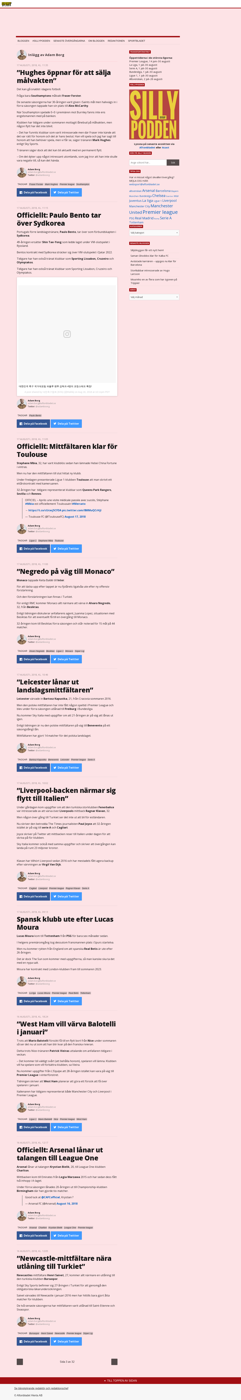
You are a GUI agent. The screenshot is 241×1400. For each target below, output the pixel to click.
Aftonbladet (147, 147)
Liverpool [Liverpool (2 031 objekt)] (169, 200)
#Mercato (79, 504)
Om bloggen (96, 40)
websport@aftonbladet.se (144, 184)
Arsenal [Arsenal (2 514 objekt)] (148, 190)
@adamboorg (43, 175)
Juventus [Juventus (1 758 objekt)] (135, 201)
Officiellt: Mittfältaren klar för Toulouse (67, 450)
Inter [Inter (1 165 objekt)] (176, 196)
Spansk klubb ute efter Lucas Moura (65, 923)
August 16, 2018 (67, 1203)
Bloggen (23, 40)
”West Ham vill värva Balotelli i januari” (66, 1027)
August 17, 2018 (75, 516)
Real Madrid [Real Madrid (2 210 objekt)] (144, 218)
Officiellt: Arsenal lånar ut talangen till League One (60, 1153)
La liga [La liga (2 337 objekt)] (147, 200)
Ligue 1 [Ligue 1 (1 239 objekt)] (158, 200)
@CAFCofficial (50, 1197)
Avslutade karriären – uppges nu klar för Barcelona (153, 262)
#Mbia (29, 504)
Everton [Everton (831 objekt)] (169, 196)
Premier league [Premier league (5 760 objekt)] (160, 212)
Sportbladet (136, 40)
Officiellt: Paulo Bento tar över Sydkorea (59, 219)
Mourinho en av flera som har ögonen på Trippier (154, 281)
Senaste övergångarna (69, 40)
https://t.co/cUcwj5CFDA (44, 510)
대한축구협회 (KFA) (53, 392)
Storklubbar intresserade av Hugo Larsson (150, 272)
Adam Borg (34, 169)
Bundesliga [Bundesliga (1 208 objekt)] (145, 196)
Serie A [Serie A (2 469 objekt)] (166, 217)
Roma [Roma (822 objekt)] (156, 218)
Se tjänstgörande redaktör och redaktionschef (41, 1388)
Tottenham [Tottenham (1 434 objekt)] (136, 222)
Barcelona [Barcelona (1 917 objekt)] (163, 191)
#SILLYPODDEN (41, 40)
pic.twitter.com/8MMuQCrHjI (81, 510)
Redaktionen (116, 40)
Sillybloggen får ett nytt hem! (147, 250)
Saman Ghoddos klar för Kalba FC (150, 255)
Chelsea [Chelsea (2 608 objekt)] (159, 195)
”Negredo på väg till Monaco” (65, 571)
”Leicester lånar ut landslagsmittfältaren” (55, 685)
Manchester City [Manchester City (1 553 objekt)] (139, 206)
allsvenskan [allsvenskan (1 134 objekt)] (135, 191)
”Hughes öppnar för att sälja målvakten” (64, 76)
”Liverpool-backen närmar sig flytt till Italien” (66, 794)
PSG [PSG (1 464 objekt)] (131, 218)
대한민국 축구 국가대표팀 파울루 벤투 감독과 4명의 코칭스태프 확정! (55, 386)
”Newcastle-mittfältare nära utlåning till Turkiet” (64, 1262)
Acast (165, 147)
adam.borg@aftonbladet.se (42, 171)
